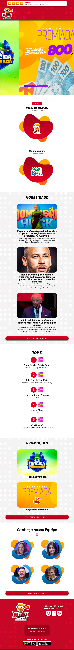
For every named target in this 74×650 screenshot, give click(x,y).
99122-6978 (37, 630)
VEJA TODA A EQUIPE (37, 593)
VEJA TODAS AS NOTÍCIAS (37, 338)
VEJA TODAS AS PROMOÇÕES (37, 517)
